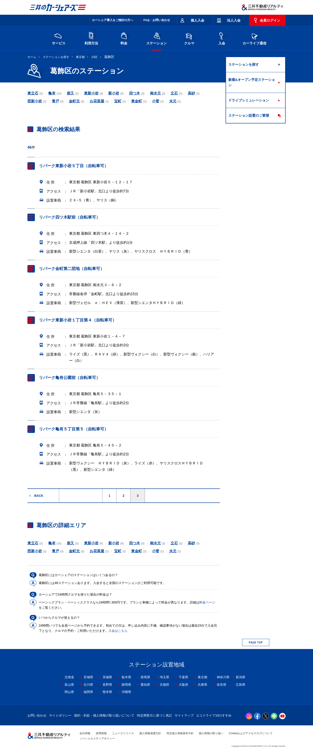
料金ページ (207, 602)
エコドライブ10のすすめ (213, 715)
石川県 (88, 684)
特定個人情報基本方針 (180, 733)
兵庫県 (202, 684)
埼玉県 (164, 677)
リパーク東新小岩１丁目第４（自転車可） (77, 320)
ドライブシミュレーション (248, 100)
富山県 (69, 684)
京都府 (164, 684)
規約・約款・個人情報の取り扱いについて (104, 715)
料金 (124, 38)
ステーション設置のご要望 (248, 115)
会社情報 (84, 733)
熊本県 (107, 692)
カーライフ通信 (254, 38)
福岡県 (88, 692)
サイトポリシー (60, 715)
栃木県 (126, 677)
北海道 (69, 677)
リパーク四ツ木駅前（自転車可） (69, 217)
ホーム (31, 57)
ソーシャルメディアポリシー (97, 738)
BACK (38, 495)
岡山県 (69, 692)
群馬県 (145, 677)
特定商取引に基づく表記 (154, 715)
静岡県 (126, 684)
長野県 (107, 684)
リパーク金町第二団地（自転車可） (71, 268)
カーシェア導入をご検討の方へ (112, 20)
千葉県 (183, 677)
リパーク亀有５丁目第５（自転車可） (73, 429)
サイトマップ (184, 715)
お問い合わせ (36, 715)
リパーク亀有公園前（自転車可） (69, 377)
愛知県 (145, 684)
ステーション (156, 38)
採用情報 (101, 733)
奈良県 (221, 684)
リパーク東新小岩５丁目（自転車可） (73, 166)
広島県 (240, 684)
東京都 (80, 57)
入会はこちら (118, 630)
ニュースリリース (123, 733)
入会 (221, 38)
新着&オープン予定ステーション (251, 82)
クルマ (189, 38)
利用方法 (91, 38)
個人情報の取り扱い (211, 733)
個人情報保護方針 (150, 733)
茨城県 (107, 677)
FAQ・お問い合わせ (156, 20)
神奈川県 (223, 677)
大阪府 (183, 684)
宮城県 (88, 677)
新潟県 (240, 677)
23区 (94, 57)
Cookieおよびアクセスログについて (250, 733)
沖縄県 (126, 692)
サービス (58, 38)
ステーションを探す (56, 57)
